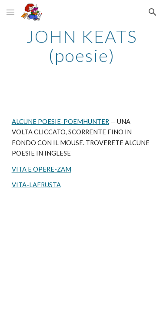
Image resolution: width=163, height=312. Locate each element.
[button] (10, 12)
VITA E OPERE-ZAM (41, 169)
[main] (81, 45)
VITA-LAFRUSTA (36, 184)
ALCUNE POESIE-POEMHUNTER (60, 121)
